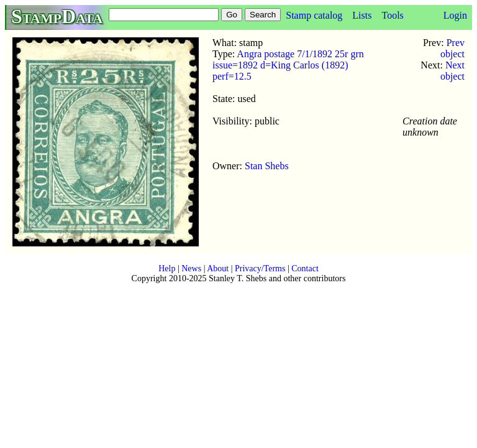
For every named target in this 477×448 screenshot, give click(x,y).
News (191, 268)
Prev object (452, 48)
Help (166, 268)
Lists (361, 15)
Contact (305, 268)
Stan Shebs (267, 166)
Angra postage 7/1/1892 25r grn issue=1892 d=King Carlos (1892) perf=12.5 (288, 65)
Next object (452, 71)
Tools (392, 15)
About (218, 268)
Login (455, 15)
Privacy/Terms (260, 268)
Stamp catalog (314, 15)
